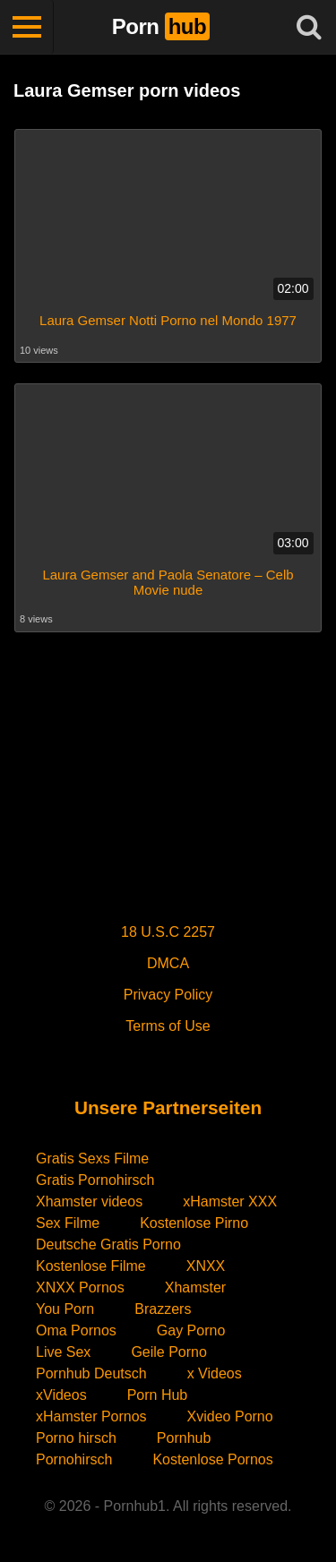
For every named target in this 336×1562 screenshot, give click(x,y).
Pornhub (184, 1438)
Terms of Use (167, 1026)
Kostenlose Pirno (194, 1223)
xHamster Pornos (91, 1416)
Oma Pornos (76, 1330)
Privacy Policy (168, 994)
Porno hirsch (76, 1438)
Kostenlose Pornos (212, 1459)
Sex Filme (67, 1223)
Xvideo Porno (230, 1416)
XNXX (206, 1266)
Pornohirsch (74, 1459)
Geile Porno (169, 1352)
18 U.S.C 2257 (168, 932)
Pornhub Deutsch (91, 1373)
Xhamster (195, 1287)
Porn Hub (157, 1395)
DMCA (168, 963)
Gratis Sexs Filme (92, 1158)
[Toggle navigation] (27, 27)
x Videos (214, 1373)
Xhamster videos (89, 1201)
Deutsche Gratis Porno (108, 1244)
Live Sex (63, 1352)
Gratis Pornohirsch (95, 1180)
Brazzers (162, 1309)
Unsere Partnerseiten (168, 1107)
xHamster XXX (230, 1201)
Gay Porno (191, 1330)
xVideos (61, 1395)
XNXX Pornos (80, 1287)
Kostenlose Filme (91, 1266)
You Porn (65, 1309)
